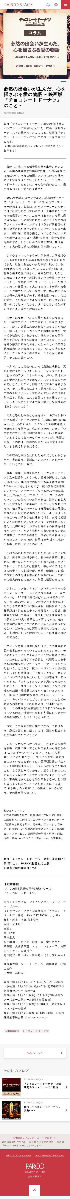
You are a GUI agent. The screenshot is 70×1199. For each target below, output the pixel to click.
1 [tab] (63, 81)
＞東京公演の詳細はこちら (21, 867)
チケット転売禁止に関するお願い (50, 1155)
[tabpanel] (35, 44)
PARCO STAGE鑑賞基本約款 (18, 1155)
